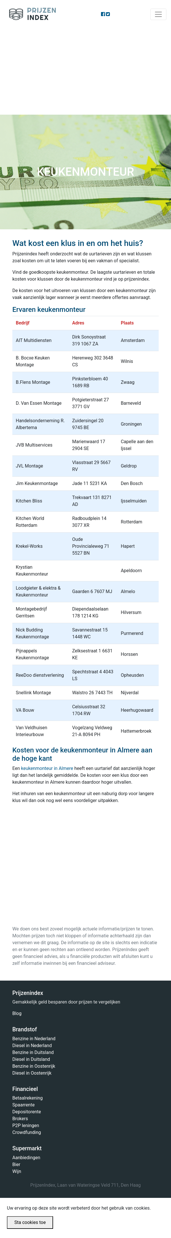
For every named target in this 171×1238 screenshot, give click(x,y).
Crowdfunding (26, 1132)
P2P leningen (25, 1125)
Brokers (20, 1118)
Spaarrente (23, 1105)
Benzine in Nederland (33, 1038)
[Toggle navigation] (158, 14)
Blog (17, 1013)
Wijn (16, 1171)
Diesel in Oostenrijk (31, 1073)
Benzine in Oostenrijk (33, 1066)
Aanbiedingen (26, 1157)
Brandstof (24, 1029)
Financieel (25, 1089)
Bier (16, 1164)
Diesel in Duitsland (31, 1059)
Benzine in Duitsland (33, 1052)
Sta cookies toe (30, 1222)
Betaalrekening (27, 1098)
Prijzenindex (30, 14)
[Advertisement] (85, 72)
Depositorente (26, 1111)
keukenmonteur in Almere (47, 768)
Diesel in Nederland (32, 1045)
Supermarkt (27, 1148)
